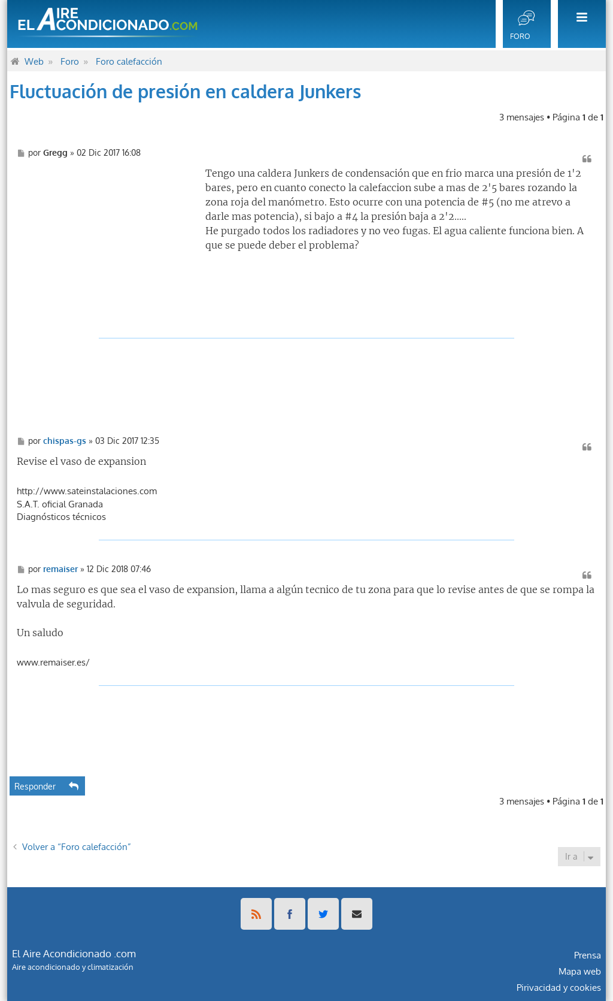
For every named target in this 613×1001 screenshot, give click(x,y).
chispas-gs (64, 441)
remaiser (60, 569)
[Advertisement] (106, 241)
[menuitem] (578, 24)
